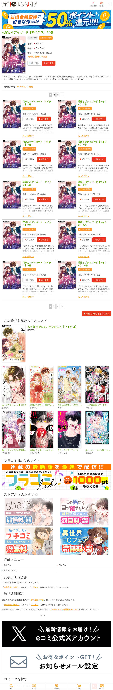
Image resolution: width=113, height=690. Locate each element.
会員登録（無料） (11, 588)
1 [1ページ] (50, 95)
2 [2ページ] (54, 95)
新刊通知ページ (37, 600)
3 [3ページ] (58, 95)
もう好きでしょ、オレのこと (14, 405)
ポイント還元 (46, 38)
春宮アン (40, 43)
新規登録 (93, 4)
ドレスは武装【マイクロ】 (96, 405)
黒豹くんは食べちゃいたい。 (42, 451)
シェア (43, 616)
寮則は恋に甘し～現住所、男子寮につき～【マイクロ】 (70, 405)
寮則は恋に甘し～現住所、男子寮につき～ (42, 405)
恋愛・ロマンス (10, 571)
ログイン (101, 4)
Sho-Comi (40, 48)
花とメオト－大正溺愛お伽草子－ (98, 451)
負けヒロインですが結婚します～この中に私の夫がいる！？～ (14, 451)
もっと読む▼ (28, 136)
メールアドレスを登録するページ (64, 610)
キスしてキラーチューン (68, 451)
